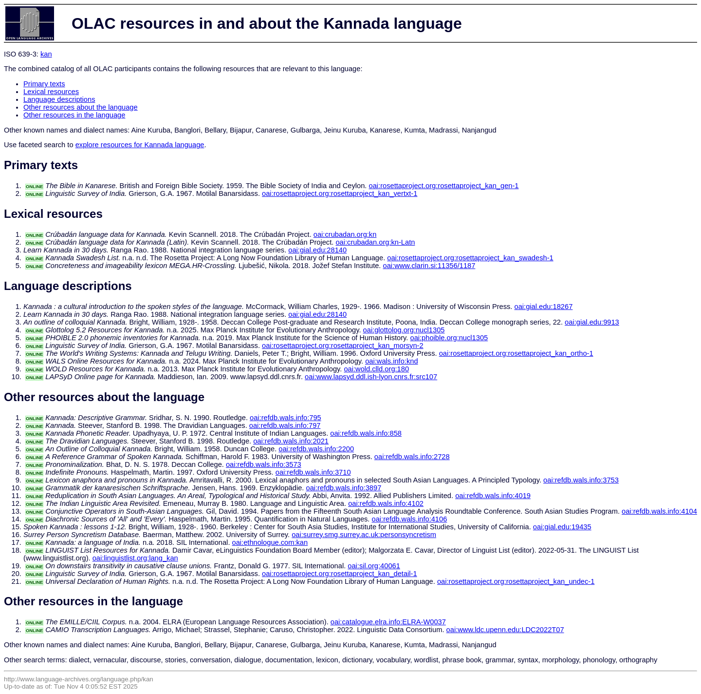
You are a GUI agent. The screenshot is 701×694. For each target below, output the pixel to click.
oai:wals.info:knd (391, 361)
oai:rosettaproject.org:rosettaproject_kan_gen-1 (444, 186)
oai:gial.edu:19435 (562, 527)
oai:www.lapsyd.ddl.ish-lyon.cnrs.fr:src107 (371, 377)
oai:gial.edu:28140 (317, 250)
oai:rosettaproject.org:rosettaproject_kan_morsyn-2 (343, 345)
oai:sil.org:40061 (374, 566)
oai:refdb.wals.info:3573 (263, 464)
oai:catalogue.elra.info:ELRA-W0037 (388, 622)
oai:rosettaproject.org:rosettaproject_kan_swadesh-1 (470, 258)
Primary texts (44, 84)
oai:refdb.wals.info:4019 (493, 496)
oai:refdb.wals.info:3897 (343, 488)
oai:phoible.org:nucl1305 (449, 338)
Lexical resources (51, 92)
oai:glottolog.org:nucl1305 (404, 330)
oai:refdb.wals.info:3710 (313, 472)
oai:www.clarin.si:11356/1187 (429, 266)
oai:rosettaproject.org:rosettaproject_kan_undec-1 (515, 581)
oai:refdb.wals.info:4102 (386, 503)
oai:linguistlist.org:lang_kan (135, 558)
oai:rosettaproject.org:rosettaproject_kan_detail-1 (339, 574)
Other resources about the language (80, 107)
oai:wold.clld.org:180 (376, 369)
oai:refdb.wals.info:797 (285, 425)
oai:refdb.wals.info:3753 (581, 480)
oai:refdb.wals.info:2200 (316, 449)
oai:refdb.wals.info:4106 (409, 519)
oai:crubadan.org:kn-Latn (375, 242)
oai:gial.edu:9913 (592, 322)
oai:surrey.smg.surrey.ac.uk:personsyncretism (364, 535)
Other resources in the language (74, 115)
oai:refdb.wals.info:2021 (291, 441)
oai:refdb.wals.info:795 (285, 418)
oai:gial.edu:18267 (544, 306)
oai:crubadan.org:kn (345, 234)
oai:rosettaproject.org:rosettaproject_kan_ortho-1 (516, 353)
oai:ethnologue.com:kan (270, 542)
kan (46, 54)
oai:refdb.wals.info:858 (366, 433)
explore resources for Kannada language (139, 145)
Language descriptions (59, 99)
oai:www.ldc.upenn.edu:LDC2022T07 (505, 630)
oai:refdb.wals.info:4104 (659, 511)
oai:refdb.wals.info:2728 (412, 457)
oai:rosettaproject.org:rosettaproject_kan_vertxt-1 (339, 193)
